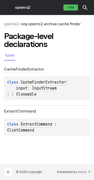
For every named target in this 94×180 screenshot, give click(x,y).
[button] (85, 7)
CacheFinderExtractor (43, 82)
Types (10, 55)
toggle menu (7, 7)
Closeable (26, 94)
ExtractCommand (36, 124)
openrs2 (22, 7)
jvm (70, 7)
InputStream (44, 88)
